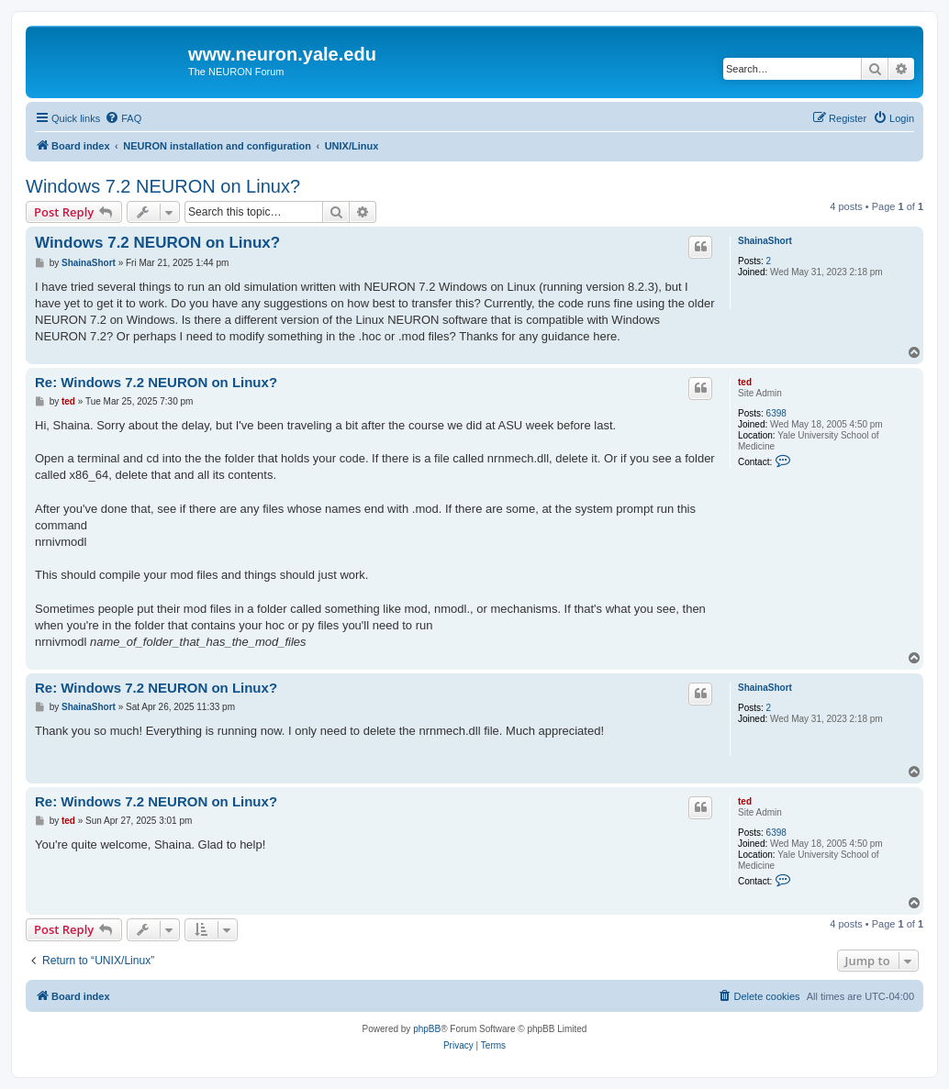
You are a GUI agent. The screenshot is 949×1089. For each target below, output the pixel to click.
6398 (776, 413)
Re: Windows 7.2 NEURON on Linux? (156, 382)
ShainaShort (765, 241)
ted (745, 382)
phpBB (427, 1029)
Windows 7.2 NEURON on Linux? (163, 186)
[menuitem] (123, 118)
